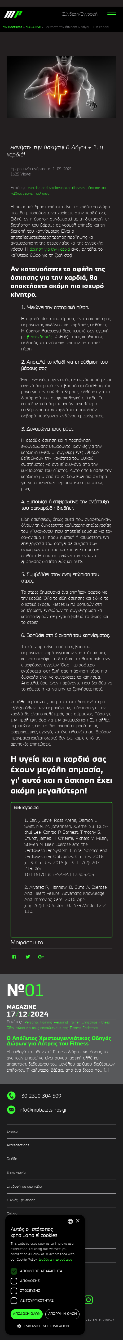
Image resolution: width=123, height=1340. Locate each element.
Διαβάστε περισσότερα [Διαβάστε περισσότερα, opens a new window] (55, 1259)
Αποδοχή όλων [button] (26, 1314)
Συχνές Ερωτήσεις (21, 1200)
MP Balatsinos (12, 27)
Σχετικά (12, 1131)
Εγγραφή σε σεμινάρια (24, 1186)
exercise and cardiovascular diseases (56, 188)
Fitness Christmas (84, 1028)
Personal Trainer (67, 1022)
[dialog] (45, 1275)
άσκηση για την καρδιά (49, 249)
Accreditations (18, 1145)
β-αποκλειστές (39, 337)
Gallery (12, 1214)
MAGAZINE (33, 27)
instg (88, 1299)
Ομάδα (12, 1159)
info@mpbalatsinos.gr (43, 1110)
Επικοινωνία (16, 1173)
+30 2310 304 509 (40, 1096)
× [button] (78, 1221)
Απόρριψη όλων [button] (62, 1314)
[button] (45, 1326)
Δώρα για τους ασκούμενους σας (42, 1028)
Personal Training (38, 1022)
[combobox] (70, 1221)
